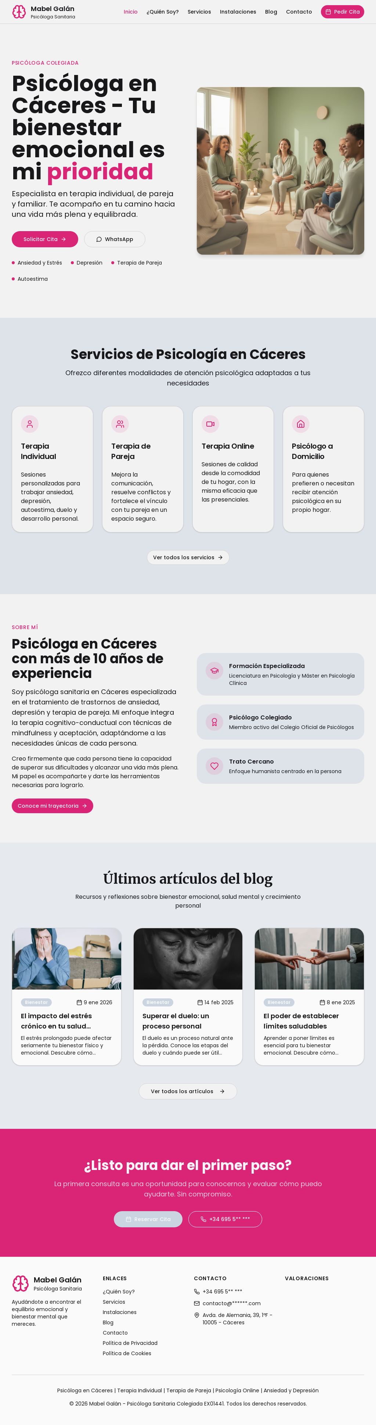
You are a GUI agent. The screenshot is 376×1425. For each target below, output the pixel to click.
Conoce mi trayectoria (52, 806)
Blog (271, 11)
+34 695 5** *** (225, 1219)
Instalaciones (238, 11)
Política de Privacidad (130, 1343)
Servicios (199, 11)
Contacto (299, 11)
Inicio (131, 11)
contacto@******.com (227, 1303)
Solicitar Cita (45, 239)
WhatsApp (114, 239)
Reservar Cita (148, 1219)
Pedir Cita (342, 11)
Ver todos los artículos (188, 1091)
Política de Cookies (127, 1353)
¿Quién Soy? (163, 11)
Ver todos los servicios (188, 557)
